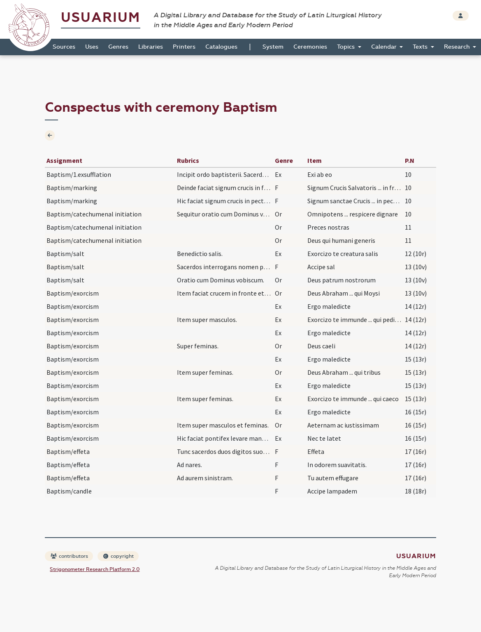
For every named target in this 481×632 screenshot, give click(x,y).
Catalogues (221, 46)
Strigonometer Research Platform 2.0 (94, 569)
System (273, 46)
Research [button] (458, 46)
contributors (69, 556)
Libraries (150, 46)
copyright (118, 556)
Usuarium (100, 17)
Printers (184, 46)
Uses (91, 46)
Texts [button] (421, 46)
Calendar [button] (384, 46)
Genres (118, 46)
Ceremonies (310, 46)
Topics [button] (346, 46)
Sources (64, 46)
